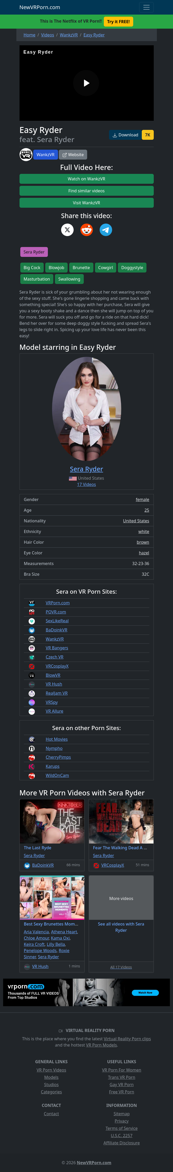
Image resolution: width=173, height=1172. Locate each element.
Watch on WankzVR (86, 179)
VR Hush (54, 684)
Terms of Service (122, 1128)
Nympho (54, 748)
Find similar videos (86, 191)
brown (143, 542)
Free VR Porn (121, 1092)
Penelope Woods (40, 950)
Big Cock (32, 267)
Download (125, 135)
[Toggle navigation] (146, 7)
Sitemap (122, 1114)
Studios (51, 1084)
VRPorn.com (58, 603)
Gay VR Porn (122, 1084)
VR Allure (54, 711)
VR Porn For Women (121, 1070)
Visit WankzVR (86, 203)
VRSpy (52, 702)
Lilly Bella (56, 944)
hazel (144, 553)
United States (136, 521)
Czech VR (54, 657)
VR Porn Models (101, 1045)
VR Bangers (57, 648)
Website (73, 154)
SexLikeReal (57, 621)
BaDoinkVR (56, 630)
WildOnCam (57, 775)
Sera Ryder (34, 252)
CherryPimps (58, 757)
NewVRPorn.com (40, 7)
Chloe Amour (36, 938)
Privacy (122, 1121)
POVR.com (56, 612)
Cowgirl (105, 267)
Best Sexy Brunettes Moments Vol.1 (59, 924)
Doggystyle (132, 267)
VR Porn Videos (51, 1070)
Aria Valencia (36, 932)
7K (147, 135)
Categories (51, 1092)
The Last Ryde (38, 848)
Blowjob (56, 267)
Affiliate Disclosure (122, 1143)
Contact (51, 1114)
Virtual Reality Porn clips (127, 1039)
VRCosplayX (57, 666)
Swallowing (69, 279)
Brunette (81, 267)
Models (51, 1077)
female (142, 499)
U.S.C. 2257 (121, 1135)
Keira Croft (34, 944)
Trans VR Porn (121, 1077)
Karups (53, 766)
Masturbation (37, 279)
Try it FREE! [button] (118, 21)
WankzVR (46, 154)
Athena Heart (64, 932)
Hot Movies (57, 739)
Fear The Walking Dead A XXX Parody (129, 848)
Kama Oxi (60, 938)
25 (146, 510)
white (143, 531)
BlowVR (53, 675)
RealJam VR (57, 693)
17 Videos (86, 484)
